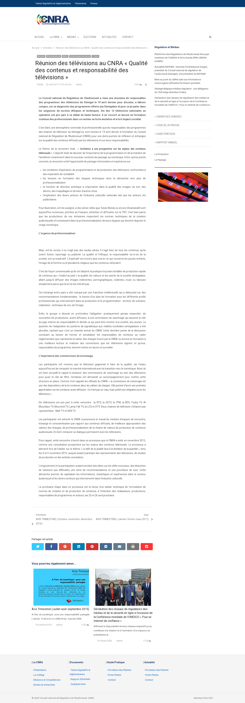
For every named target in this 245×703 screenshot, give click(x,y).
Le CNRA (54, 37)
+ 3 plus (95, 56)
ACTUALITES (109, 37)
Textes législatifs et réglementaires (53, 3)
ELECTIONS (90, 37)
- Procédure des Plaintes (119, 670)
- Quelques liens (78, 684)
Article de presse (53, 56)
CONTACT (127, 37)
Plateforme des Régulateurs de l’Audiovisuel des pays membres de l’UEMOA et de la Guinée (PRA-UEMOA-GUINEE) (182, 58)
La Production (162, 154)
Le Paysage (160, 159)
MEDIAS (71, 37)
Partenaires (80, 3)
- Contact (111, 680)
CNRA (91, 698)
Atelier (65, 56)
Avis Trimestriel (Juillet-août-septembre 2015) (60, 609)
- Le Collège (38, 675)
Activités (41, 56)
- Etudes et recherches (43, 684)
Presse (93, 3)
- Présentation (39, 670)
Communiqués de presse (80, 56)
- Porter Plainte (114, 675)
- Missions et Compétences (46, 680)
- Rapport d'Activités (80, 679)
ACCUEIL (39, 37)
